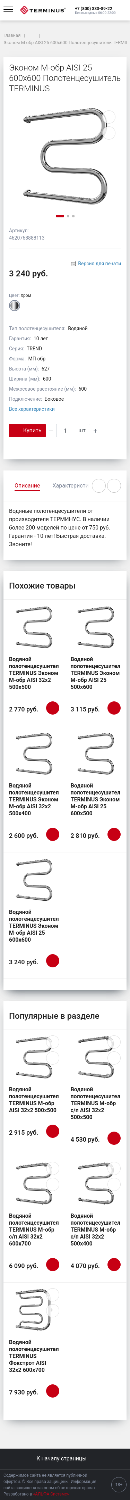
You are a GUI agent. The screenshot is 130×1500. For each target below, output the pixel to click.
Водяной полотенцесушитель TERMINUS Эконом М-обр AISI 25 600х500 (97, 799)
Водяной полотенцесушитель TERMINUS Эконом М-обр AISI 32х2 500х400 (35, 799)
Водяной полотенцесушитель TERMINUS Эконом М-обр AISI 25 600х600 (35, 926)
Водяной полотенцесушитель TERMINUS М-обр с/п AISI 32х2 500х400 (97, 1229)
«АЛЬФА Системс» (51, 1494)
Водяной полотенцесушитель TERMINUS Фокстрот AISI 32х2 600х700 (35, 1356)
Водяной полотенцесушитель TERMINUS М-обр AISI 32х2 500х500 (35, 1100)
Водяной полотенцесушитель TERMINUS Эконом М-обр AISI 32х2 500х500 (35, 673)
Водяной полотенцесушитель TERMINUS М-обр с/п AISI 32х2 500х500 (97, 1103)
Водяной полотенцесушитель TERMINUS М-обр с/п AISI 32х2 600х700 (35, 1229)
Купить (27, 430)
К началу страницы (64, 1458)
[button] (95, 8)
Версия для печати (99, 263)
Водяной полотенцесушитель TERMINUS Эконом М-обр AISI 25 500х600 (97, 673)
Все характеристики (32, 409)
